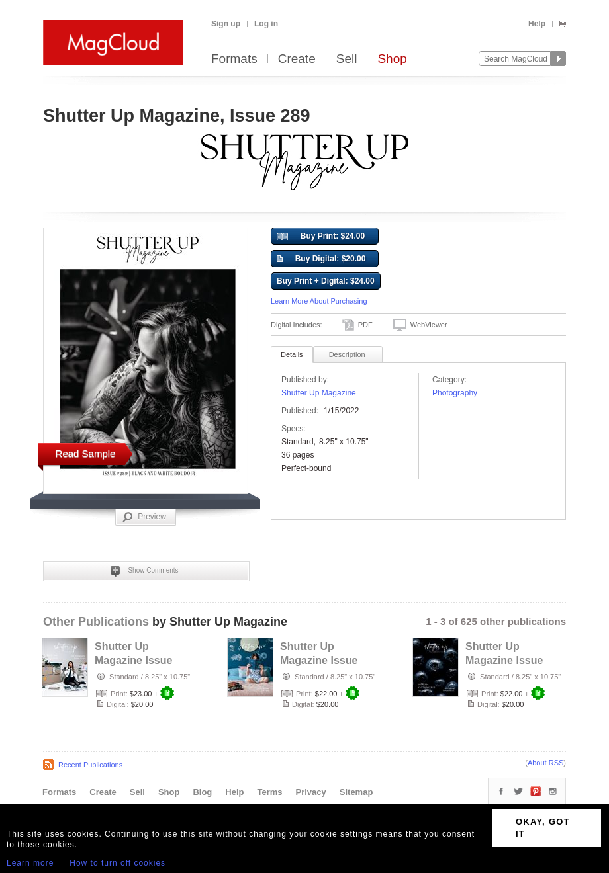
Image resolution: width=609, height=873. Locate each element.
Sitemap (356, 792)
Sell (346, 59)
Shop (391, 59)
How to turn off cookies (117, 863)
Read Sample (86, 453)
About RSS (545, 763)
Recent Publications (90, 765)
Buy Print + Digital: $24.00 (326, 281)
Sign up (225, 23)
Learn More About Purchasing (319, 301)
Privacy (311, 792)
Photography (454, 392)
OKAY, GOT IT (543, 828)
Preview (144, 517)
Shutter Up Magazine (318, 392)
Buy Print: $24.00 (321, 236)
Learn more (30, 863)
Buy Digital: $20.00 (321, 259)
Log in (266, 23)
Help (536, 23)
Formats (234, 59)
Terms (269, 792)
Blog (202, 792)
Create (297, 59)
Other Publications (96, 621)
